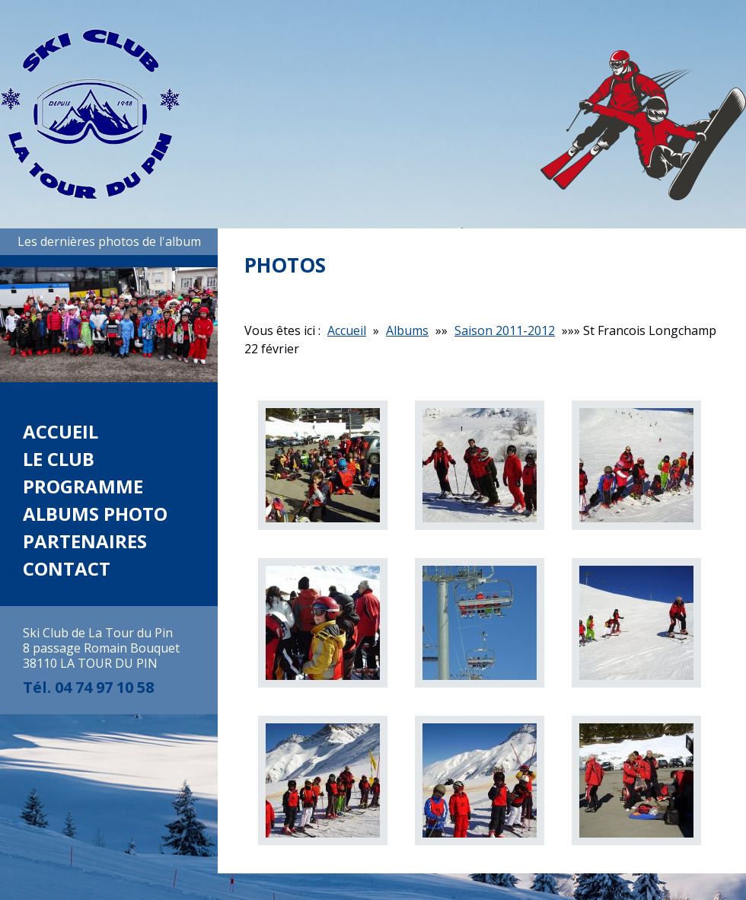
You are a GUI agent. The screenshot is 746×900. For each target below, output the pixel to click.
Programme (83, 486)
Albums (407, 330)
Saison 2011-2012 (504, 330)
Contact (66, 568)
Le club (58, 458)
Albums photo (95, 513)
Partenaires (85, 541)
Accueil (60, 431)
